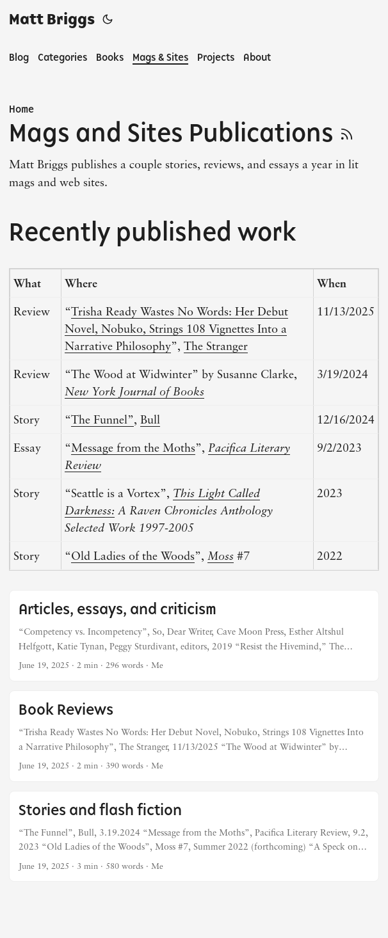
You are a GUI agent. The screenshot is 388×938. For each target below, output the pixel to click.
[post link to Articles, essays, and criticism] (194, 636)
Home (21, 109)
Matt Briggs (52, 19)
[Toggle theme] (107, 19)
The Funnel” (102, 419)
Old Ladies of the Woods (133, 555)
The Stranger (216, 345)
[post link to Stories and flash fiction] (194, 836)
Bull (150, 419)
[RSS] (346, 132)
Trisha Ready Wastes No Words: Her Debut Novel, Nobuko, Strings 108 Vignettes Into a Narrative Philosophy (176, 328)
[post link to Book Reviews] (194, 736)
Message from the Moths (133, 447)
